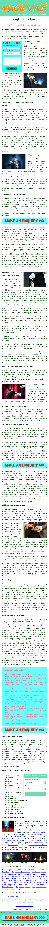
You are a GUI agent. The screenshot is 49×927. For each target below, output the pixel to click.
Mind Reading (41, 885)
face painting (13, 845)
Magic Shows (7, 880)
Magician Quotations (21, 872)
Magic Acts (6, 876)
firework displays (17, 834)
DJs (12, 836)
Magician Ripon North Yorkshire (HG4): (17, 30)
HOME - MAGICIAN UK (24, 906)
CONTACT (35, 14)
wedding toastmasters (20, 847)
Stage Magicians (8, 874)
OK (38, 926)
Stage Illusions (39, 887)
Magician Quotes (14, 870)
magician (37, 495)
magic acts (42, 619)
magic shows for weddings (13, 649)
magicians (11, 490)
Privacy (46, 912)
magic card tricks (27, 651)
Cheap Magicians (24, 874)
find (8, 740)
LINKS (24, 14)
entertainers (20, 849)
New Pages (9, 912)
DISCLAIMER (43, 14)
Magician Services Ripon (16, 770)
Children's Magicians (20, 878)
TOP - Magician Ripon (10, 896)
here (16, 766)
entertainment (27, 823)
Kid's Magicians (29, 870)
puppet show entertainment (33, 843)
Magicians (5, 471)
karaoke (34, 838)
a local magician (39, 660)
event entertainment (39, 832)
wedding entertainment (11, 838)
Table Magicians (15, 882)
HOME (19, 14)
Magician (37, 882)
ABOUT (29, 14)
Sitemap (3, 912)
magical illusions (22, 641)
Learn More (31, 926)
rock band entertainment (13, 841)
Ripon (41, 471)
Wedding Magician (33, 880)
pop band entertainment (37, 845)
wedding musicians (30, 836)
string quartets (40, 834)
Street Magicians (34, 876)
